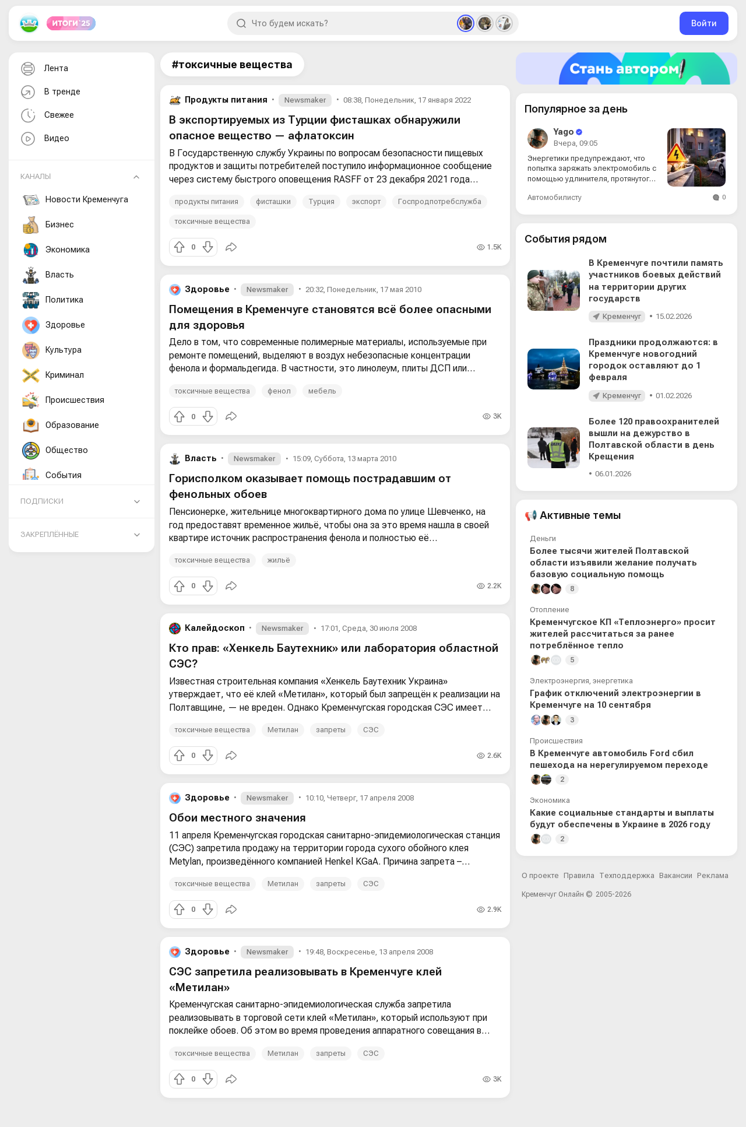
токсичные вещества (212, 221)
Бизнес (48, 225)
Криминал (53, 375)
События (52, 475)
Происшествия (63, 400)
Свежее (46, 116)
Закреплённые (49, 534)
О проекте (540, 875)
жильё (279, 560)
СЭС (371, 729)
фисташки (273, 201)
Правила (579, 875)
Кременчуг (622, 316)
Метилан (283, 729)
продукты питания (206, 201)
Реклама (713, 875)
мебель (322, 391)
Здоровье (53, 325)
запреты (331, 729)
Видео (43, 139)
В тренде (49, 92)
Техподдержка (626, 875)
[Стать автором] (626, 68)
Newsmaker (305, 100)
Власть (48, 275)
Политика (52, 300)
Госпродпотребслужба (439, 201)
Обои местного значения (237, 817)
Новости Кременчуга (75, 200)
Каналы (35, 176)
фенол (279, 391)
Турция (321, 201)
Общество (55, 450)
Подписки (42, 501)
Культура (52, 350)
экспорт (366, 201)
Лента (43, 69)
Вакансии (675, 875)
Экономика (56, 250)
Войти (704, 23)
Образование (60, 425)
